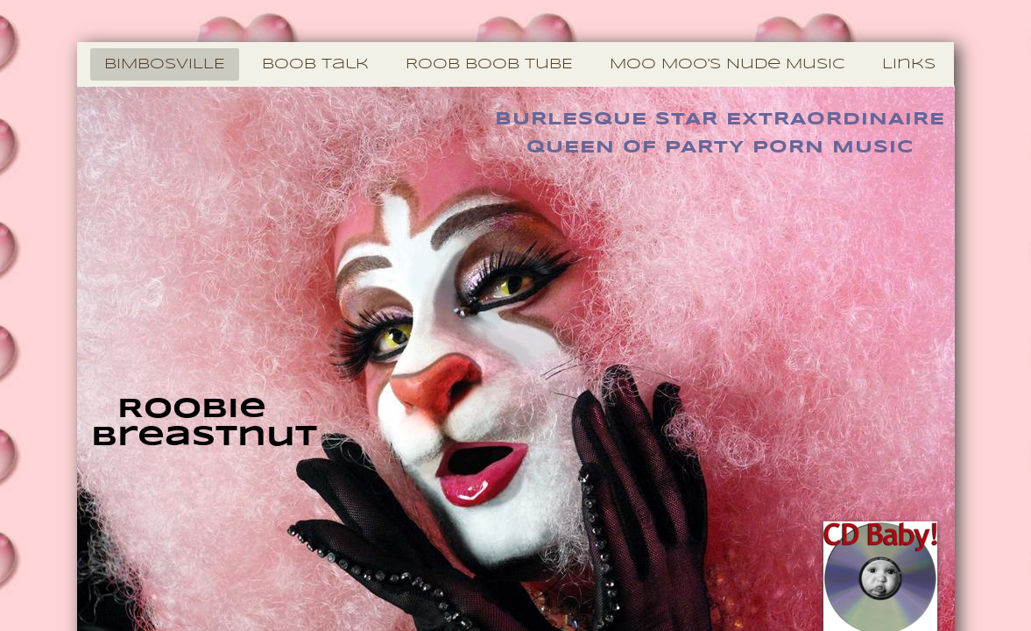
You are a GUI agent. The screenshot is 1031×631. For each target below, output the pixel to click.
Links (909, 64)
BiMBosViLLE (164, 64)
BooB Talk (315, 64)
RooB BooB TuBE (489, 64)
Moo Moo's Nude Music (727, 64)
